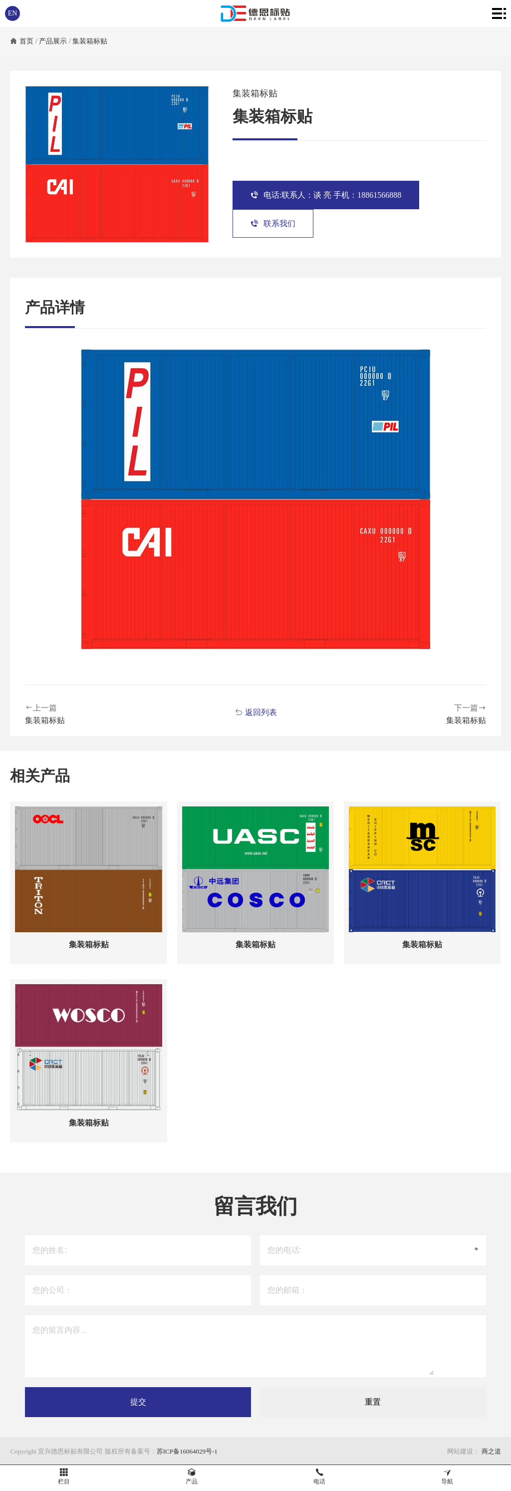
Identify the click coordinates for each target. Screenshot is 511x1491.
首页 (26, 41)
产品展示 (53, 41)
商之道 (490, 1451)
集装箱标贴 (89, 41)
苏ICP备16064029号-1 (187, 1451)
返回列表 (256, 712)
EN (12, 13)
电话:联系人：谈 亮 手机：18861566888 (326, 195)
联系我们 (273, 223)
